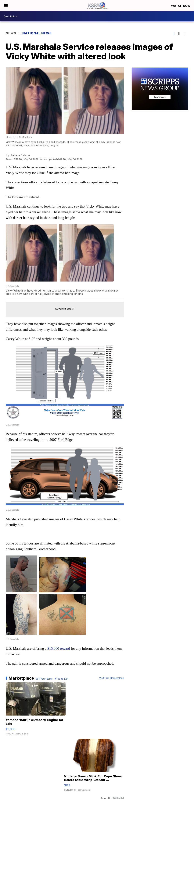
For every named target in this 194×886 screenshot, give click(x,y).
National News (37, 33)
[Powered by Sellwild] (118, 798)
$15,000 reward (58, 648)
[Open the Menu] (6, 5)
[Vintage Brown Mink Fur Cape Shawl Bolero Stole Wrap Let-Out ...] (94, 767)
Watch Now (181, 6)
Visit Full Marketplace (111, 678)
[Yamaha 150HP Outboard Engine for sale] (36, 710)
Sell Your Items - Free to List (51, 679)
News (11, 33)
